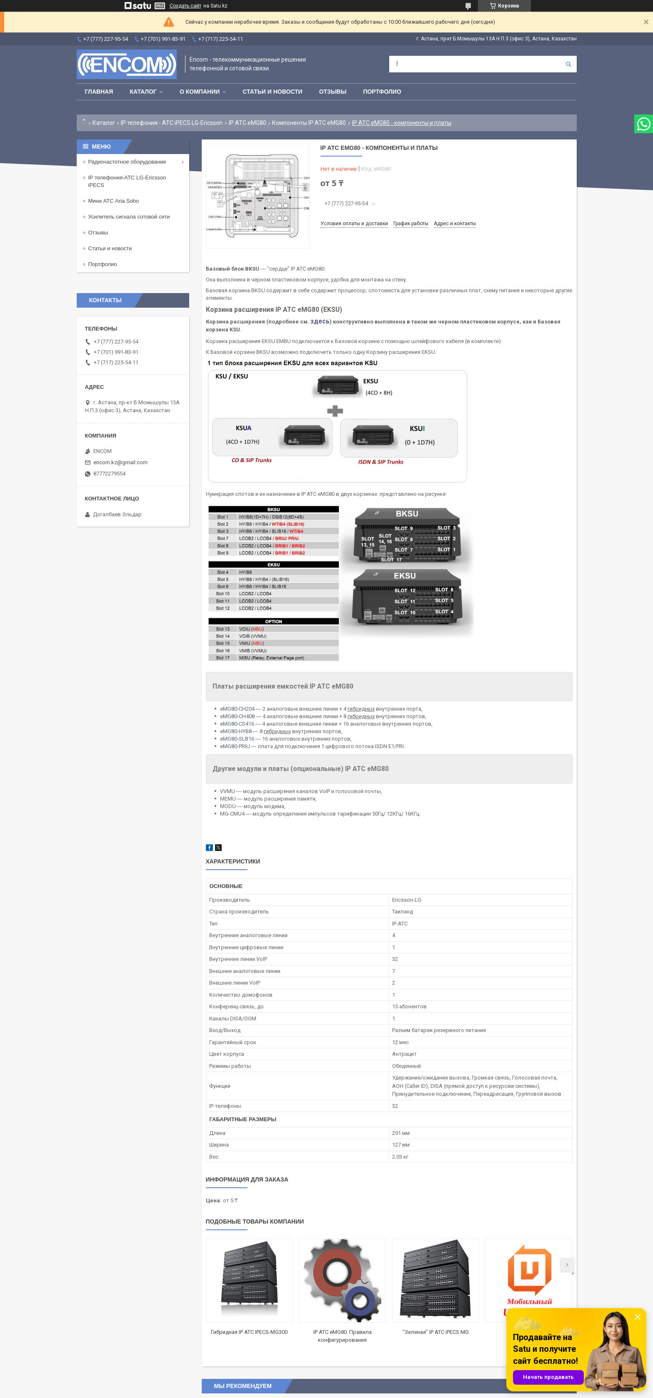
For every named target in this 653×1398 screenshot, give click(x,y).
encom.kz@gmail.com (120, 462)
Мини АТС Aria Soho (113, 201)
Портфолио (382, 91)
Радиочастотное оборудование (127, 162)
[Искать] (568, 64)
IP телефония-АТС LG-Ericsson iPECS (127, 181)
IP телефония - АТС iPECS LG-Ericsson (172, 122)
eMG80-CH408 (237, 716)
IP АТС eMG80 (247, 122)
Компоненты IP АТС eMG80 (309, 122)
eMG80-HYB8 (236, 731)
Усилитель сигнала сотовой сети (129, 217)
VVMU (227, 791)
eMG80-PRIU (235, 746)
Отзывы (333, 91)
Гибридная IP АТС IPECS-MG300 (249, 1332)
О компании (200, 91)
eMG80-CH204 (237, 709)
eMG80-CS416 (237, 724)
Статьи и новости (272, 91)
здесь (320, 321)
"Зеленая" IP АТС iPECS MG (436, 1332)
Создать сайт (185, 6)
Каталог (143, 91)
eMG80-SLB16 (237, 739)
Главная (99, 91)
